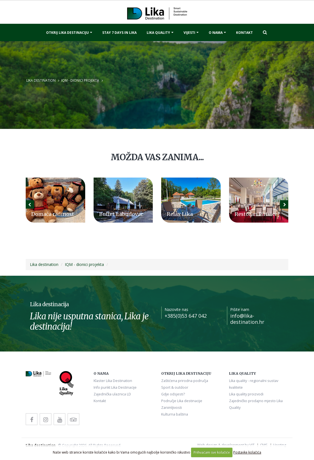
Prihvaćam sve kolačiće (212, 452)
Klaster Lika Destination (113, 380)
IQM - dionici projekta (80, 80)
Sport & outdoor (174, 387)
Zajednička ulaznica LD (112, 394)
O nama (216, 32)
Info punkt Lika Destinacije (115, 387)
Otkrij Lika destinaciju (67, 32)
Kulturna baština (174, 414)
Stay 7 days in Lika (119, 32)
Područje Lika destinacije (181, 400)
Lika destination (41, 80)
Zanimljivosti (171, 407)
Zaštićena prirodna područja (184, 380)
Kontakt (244, 32)
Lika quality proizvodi (246, 394)
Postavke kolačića (247, 452)
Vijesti (189, 32)
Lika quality (158, 32)
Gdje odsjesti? (173, 394)
